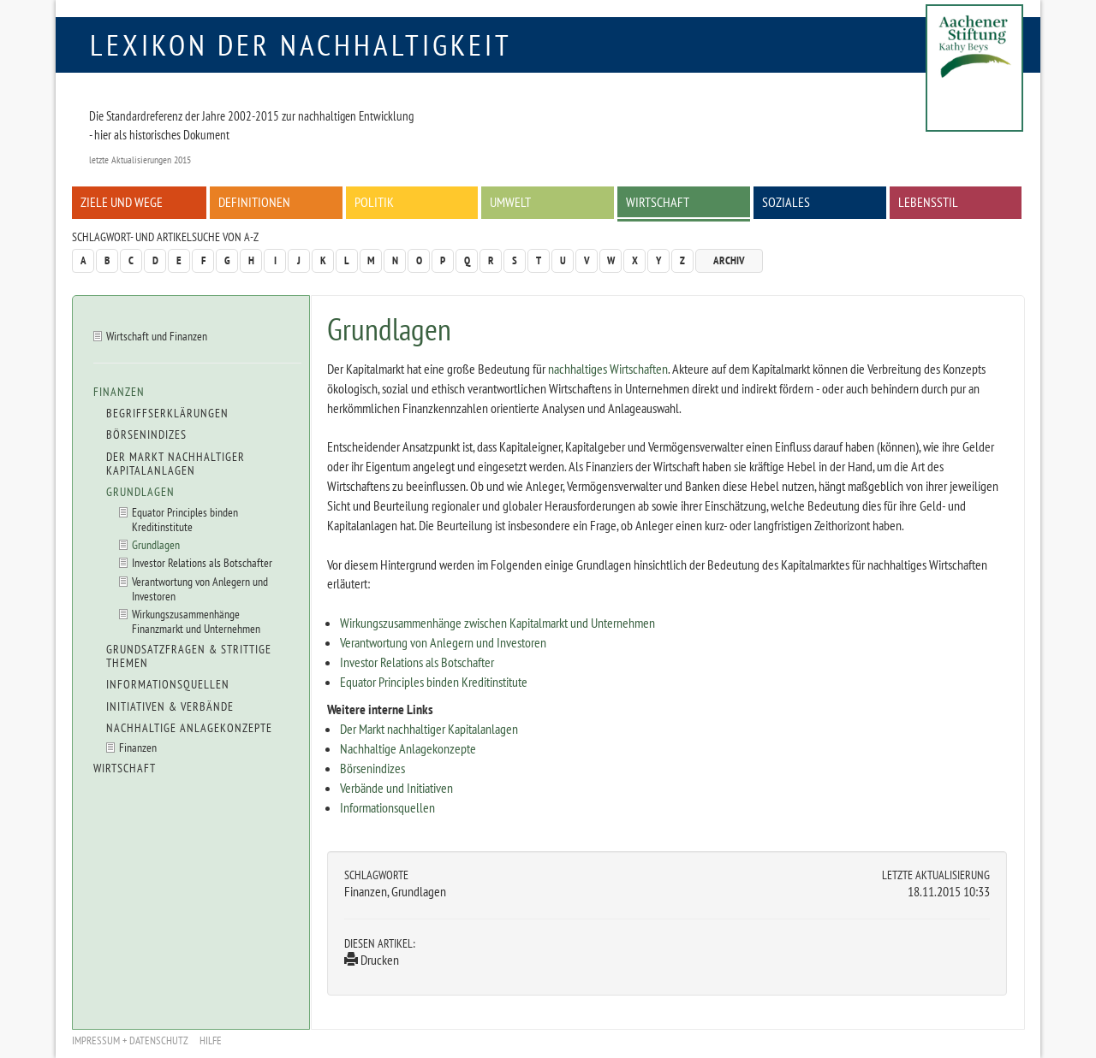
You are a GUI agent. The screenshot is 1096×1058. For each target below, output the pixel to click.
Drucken (371, 959)
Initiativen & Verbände (170, 706)
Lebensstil (928, 201)
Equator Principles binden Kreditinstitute (433, 681)
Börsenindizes (372, 768)
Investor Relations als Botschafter (417, 662)
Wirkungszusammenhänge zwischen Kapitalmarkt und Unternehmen (497, 622)
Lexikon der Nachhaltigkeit (301, 44)
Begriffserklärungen (167, 413)
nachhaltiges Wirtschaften (608, 368)
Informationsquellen (387, 807)
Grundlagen (140, 491)
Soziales (786, 201)
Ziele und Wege (121, 201)
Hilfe (211, 1040)
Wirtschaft (657, 201)
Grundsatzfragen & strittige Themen (188, 656)
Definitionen (254, 201)
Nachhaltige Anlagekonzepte (408, 748)
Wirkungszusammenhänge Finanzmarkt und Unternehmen (196, 621)
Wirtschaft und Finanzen (156, 336)
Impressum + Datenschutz (130, 1040)
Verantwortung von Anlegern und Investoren (443, 642)
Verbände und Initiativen (396, 787)
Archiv (729, 260)
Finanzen (119, 391)
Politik (374, 201)
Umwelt (510, 201)
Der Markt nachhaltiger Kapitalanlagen (429, 728)
